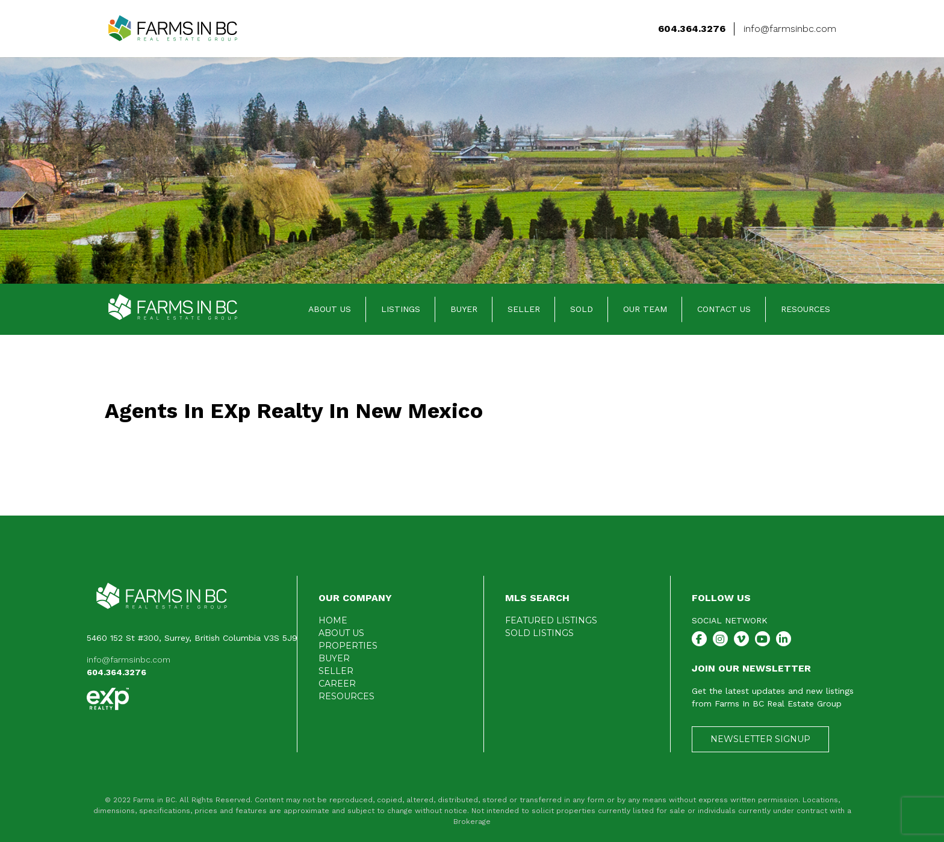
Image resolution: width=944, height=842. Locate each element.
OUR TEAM (645, 309)
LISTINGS (400, 309)
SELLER (524, 309)
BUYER (463, 309)
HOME (332, 620)
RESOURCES (805, 309)
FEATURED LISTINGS (551, 620)
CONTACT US (724, 309)
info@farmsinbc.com (128, 659)
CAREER (337, 683)
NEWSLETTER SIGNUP (760, 739)
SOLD (581, 309)
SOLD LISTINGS (539, 633)
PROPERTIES (347, 645)
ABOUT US (329, 309)
